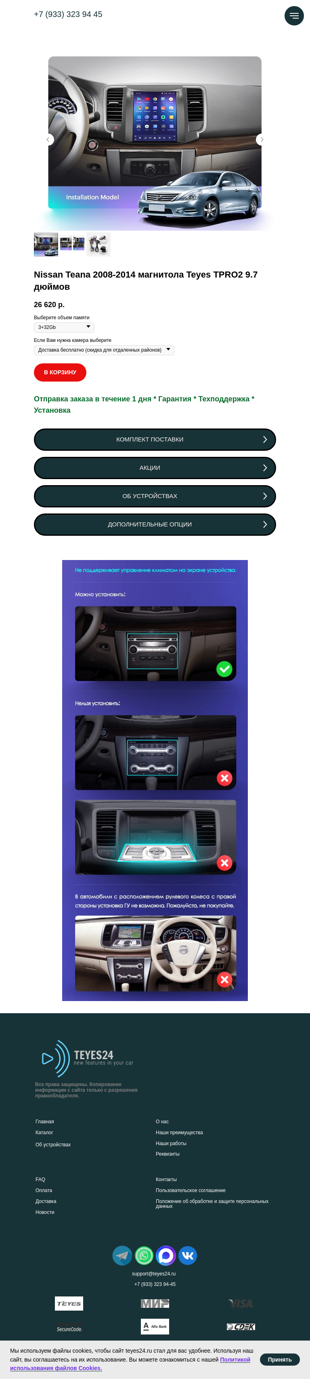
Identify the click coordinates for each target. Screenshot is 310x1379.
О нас (162, 1121)
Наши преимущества (179, 1132)
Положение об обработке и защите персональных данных (212, 1204)
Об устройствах (53, 1145)
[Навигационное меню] (294, 16)
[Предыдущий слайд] (48, 140)
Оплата (44, 1190)
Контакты (166, 1179)
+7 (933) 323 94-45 (155, 1284)
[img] (122, 1255)
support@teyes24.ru (154, 1274)
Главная (45, 1121)
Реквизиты (168, 1154)
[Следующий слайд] (262, 140)
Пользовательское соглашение (191, 1190)
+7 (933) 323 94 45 (68, 14)
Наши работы (171, 1143)
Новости (45, 1212)
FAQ (40, 1179)
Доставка (46, 1201)
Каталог (44, 1132)
